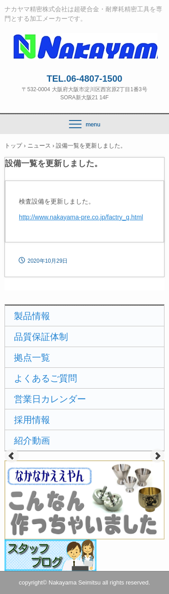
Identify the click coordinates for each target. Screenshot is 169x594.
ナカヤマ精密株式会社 (84, 41)
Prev (12, 456)
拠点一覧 (32, 357)
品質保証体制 (41, 337)
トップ (13, 145)
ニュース (39, 145)
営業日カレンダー (50, 399)
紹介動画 (32, 441)
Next (157, 456)
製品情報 (32, 316)
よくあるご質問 (45, 378)
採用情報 (32, 420)
